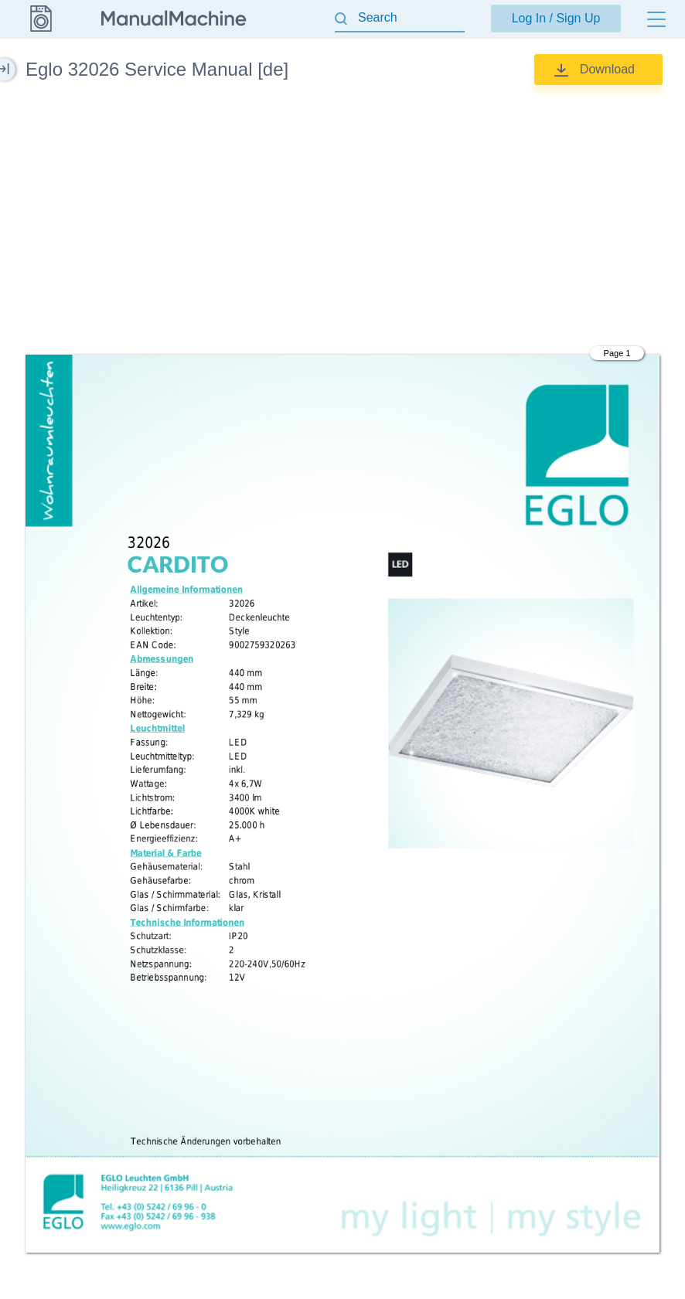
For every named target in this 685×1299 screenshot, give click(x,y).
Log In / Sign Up (556, 18)
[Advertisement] (342, 220)
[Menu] (656, 19)
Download (607, 69)
